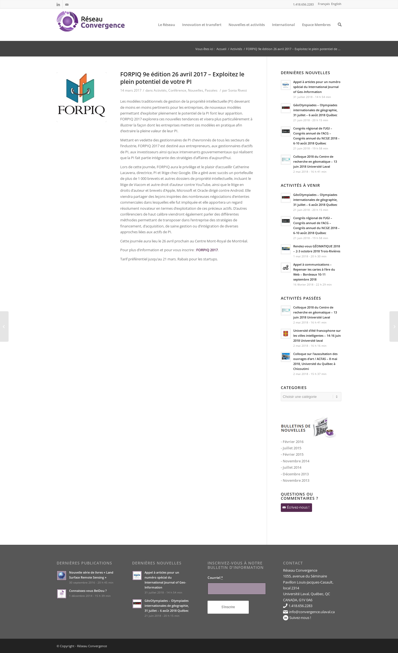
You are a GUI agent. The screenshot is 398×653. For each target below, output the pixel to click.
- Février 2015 (292, 454)
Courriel (215, 577)
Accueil (221, 49)
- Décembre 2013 (295, 473)
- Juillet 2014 (291, 467)
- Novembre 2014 (295, 460)
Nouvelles (195, 90)
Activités (236, 49)
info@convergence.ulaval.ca (312, 611)
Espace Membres (316, 31)
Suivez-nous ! (300, 617)
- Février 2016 (292, 441)
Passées (211, 90)
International (283, 31)
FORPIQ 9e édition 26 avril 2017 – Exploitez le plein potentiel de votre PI (182, 77)
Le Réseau (167, 31)
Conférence (177, 90)
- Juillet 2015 (291, 447)
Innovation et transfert (202, 31)
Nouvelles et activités (246, 31)
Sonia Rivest (237, 90)
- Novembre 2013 (295, 480)
